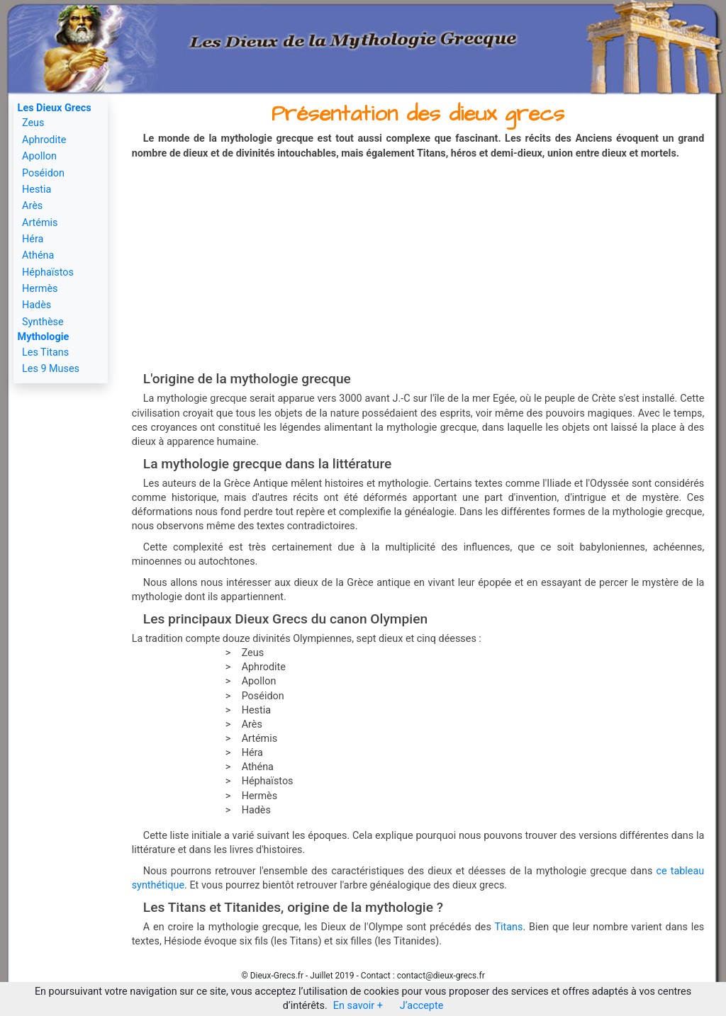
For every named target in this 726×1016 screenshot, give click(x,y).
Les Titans (45, 352)
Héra (32, 239)
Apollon (39, 156)
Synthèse (43, 322)
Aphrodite (44, 140)
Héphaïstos (48, 272)
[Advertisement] (418, 266)
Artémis (40, 223)
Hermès (39, 289)
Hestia (36, 190)
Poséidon (43, 173)
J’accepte (421, 1006)
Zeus (33, 123)
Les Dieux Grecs (54, 108)
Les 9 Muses (50, 369)
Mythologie (43, 337)
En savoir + (358, 1006)
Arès (32, 206)
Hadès (36, 305)
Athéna (38, 255)
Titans (508, 927)
